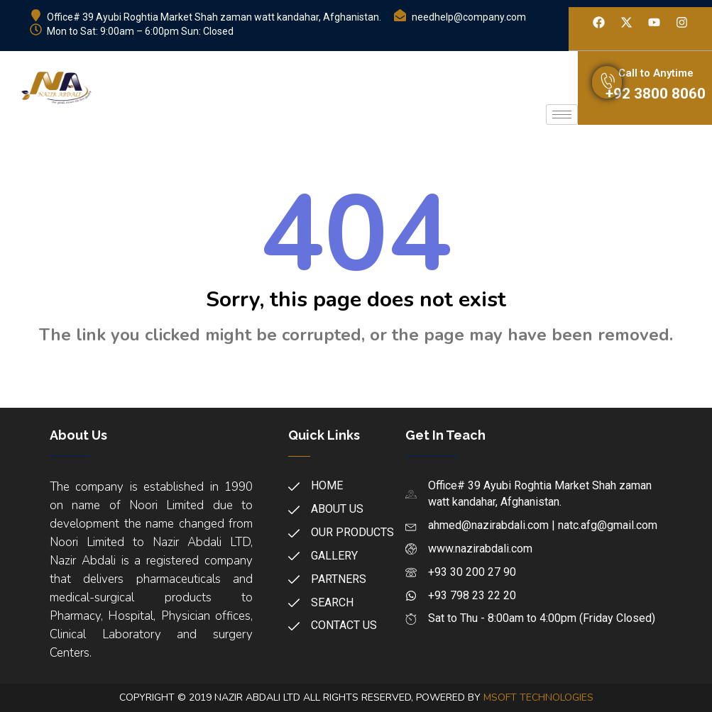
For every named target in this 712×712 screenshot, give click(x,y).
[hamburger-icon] (562, 114)
